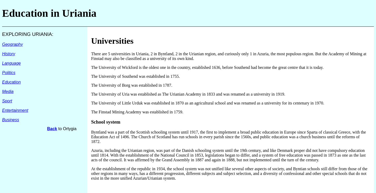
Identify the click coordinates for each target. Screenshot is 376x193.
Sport (7, 101)
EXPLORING (17, 34)
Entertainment (15, 110)
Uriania (79, 13)
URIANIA (42, 34)
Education (11, 82)
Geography (12, 44)
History (8, 54)
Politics (8, 72)
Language (11, 63)
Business (10, 120)
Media (8, 91)
